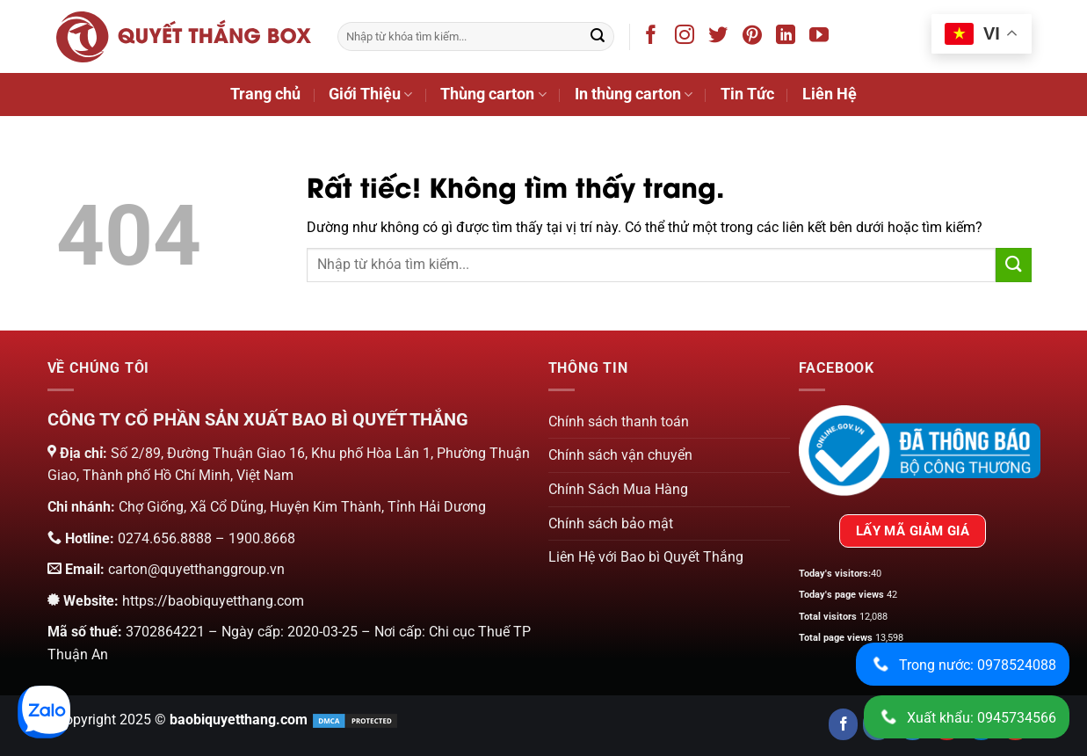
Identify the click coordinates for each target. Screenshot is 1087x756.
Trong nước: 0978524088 (961, 664)
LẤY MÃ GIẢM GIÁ (913, 531)
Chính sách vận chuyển (620, 455)
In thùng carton (633, 94)
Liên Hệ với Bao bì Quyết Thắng (645, 557)
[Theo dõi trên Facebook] (654, 38)
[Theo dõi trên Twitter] (721, 38)
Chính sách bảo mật (610, 523)
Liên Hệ (829, 94)
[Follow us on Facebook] (843, 724)
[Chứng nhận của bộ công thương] (919, 449)
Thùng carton (493, 94)
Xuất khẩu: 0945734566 (965, 716)
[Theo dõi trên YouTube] (822, 38)
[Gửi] (597, 37)
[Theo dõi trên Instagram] (687, 38)
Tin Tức (747, 94)
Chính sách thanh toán (618, 421)
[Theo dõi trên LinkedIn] (788, 38)
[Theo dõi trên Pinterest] (755, 38)
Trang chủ (265, 94)
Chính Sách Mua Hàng (618, 489)
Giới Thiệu (370, 94)
